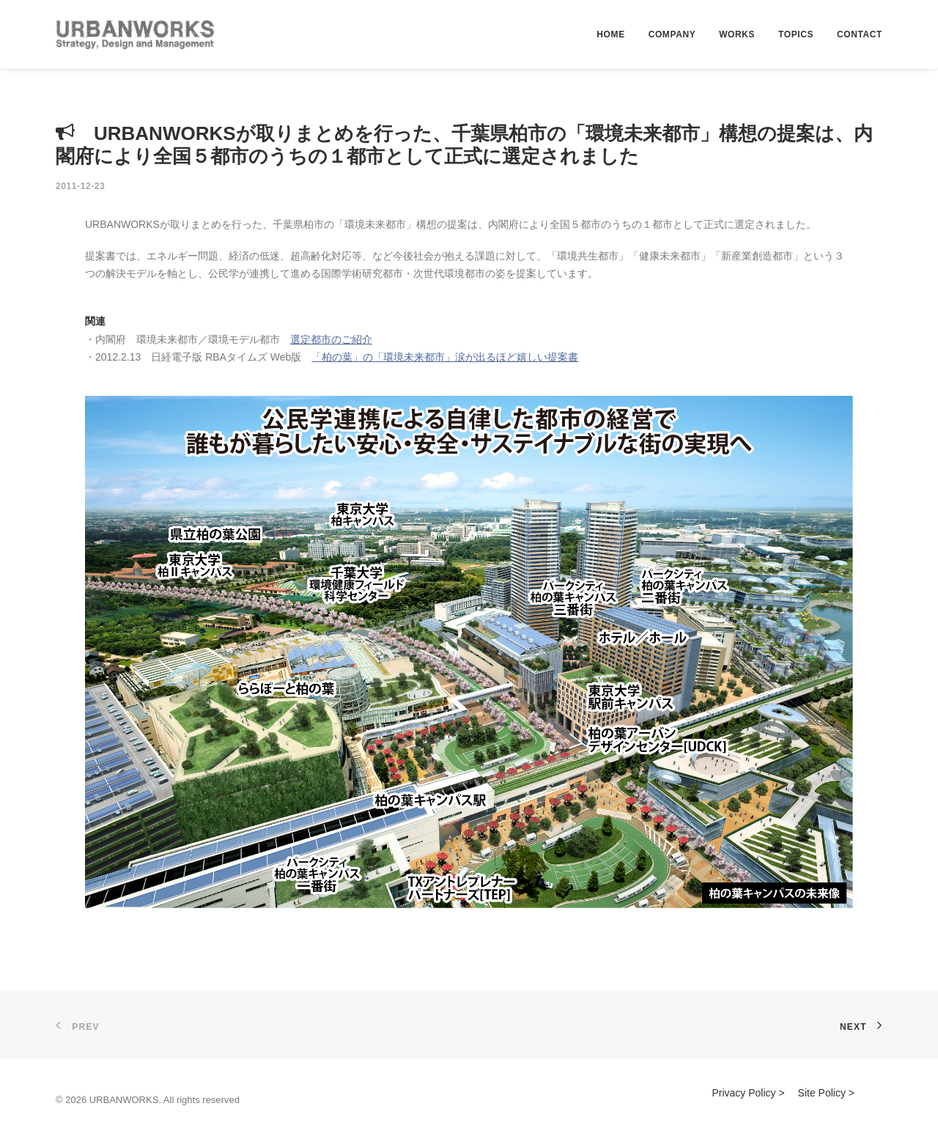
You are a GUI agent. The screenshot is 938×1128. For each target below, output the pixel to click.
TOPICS (795, 34)
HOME (610, 34)
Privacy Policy (743, 1093)
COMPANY (672, 34)
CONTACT (859, 34)
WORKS (737, 34)
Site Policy (822, 1093)
